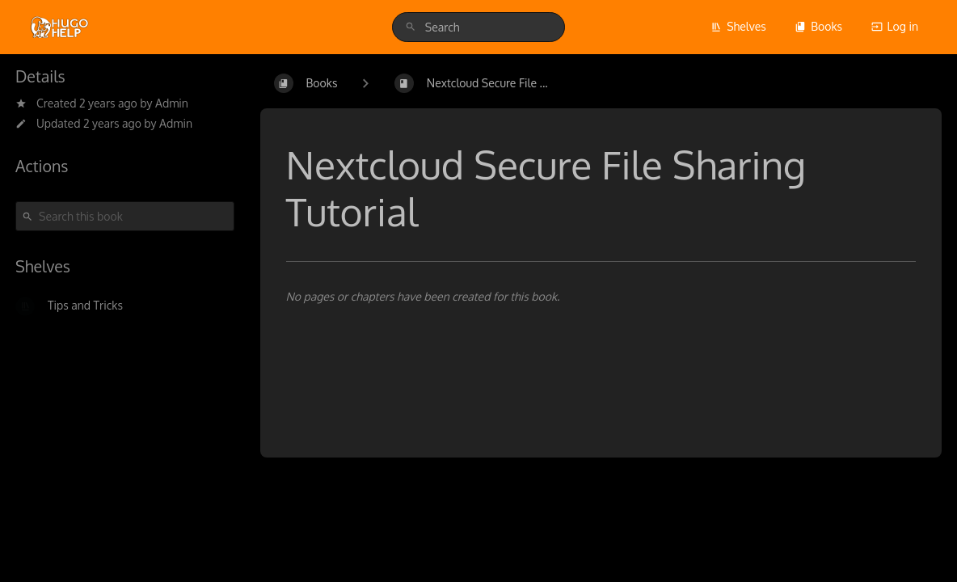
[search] (478, 27)
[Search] (410, 27)
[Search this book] (124, 216)
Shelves (738, 26)
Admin (171, 103)
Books (818, 26)
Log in (894, 26)
